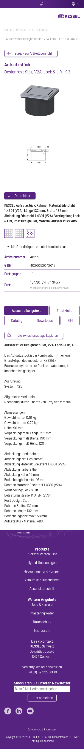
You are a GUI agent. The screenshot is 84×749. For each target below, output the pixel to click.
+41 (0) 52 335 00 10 (42, 672)
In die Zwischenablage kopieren (36, 335)
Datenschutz (42, 622)
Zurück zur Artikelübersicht (33, 53)
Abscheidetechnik (42, 588)
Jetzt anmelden (42, 698)
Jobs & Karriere (42, 604)
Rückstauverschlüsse (42, 554)
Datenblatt (22, 196)
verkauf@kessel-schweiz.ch (42, 667)
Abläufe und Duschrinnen (42, 580)
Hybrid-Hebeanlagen (42, 563)
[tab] (26, 310)
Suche (16, 4)
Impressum (42, 630)
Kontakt (42, 4)
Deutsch (76, 4)
